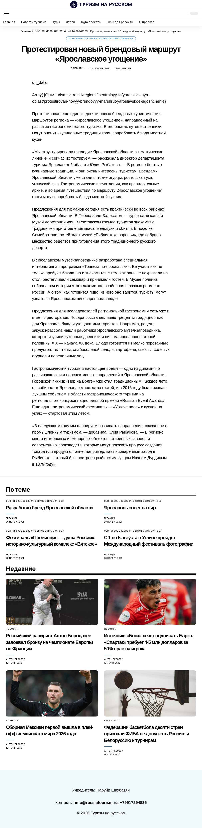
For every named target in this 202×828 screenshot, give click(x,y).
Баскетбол (112, 720)
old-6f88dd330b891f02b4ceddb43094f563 (101, 39)
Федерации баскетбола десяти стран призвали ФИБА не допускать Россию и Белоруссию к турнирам (146, 733)
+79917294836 (133, 801)
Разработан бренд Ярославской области (49, 509)
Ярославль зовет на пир (130, 509)
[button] (7, 13)
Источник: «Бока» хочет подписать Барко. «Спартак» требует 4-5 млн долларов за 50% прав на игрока (148, 643)
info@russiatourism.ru (96, 801)
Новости (12, 629)
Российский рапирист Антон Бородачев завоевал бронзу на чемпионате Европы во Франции (49, 643)
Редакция (76, 70)
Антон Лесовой (15, 659)
